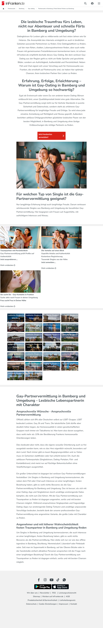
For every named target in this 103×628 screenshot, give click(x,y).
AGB (68, 596)
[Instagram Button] (45, 580)
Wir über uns (32, 593)
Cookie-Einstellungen (48, 604)
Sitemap (36, 596)
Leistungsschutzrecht (67, 593)
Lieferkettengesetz (67, 600)
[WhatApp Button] (64, 580)
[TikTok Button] (58, 580)
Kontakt (73, 604)
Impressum (63, 604)
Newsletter (45, 593)
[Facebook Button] (39, 580)
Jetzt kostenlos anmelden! (52, 135)
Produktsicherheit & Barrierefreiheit (42, 600)
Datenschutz (31, 604)
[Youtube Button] (51, 580)
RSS (54, 593)
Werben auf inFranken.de (52, 596)
